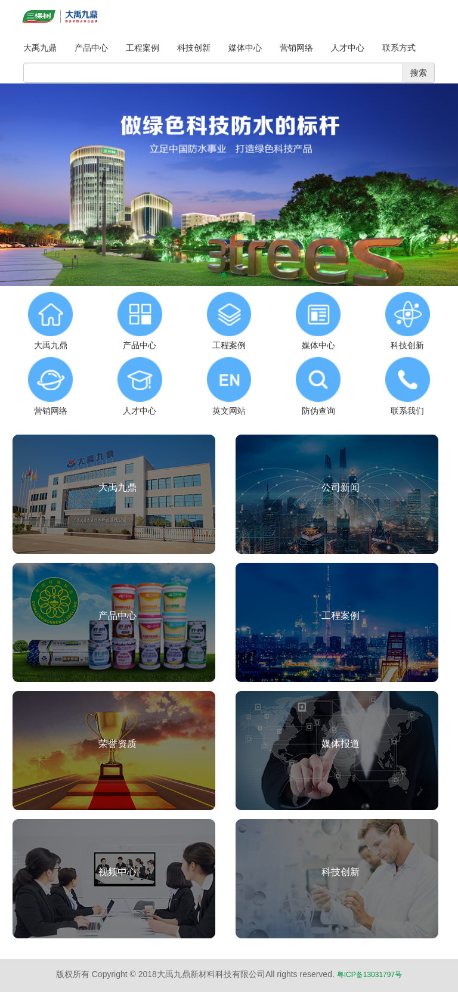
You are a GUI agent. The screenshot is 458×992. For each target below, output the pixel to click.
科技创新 (194, 47)
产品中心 (91, 47)
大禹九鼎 (40, 47)
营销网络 (296, 47)
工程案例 (142, 47)
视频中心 (117, 872)
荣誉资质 (117, 744)
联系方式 (399, 47)
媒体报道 (340, 744)
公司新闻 (340, 487)
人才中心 (347, 47)
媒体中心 (245, 47)
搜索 (418, 73)
